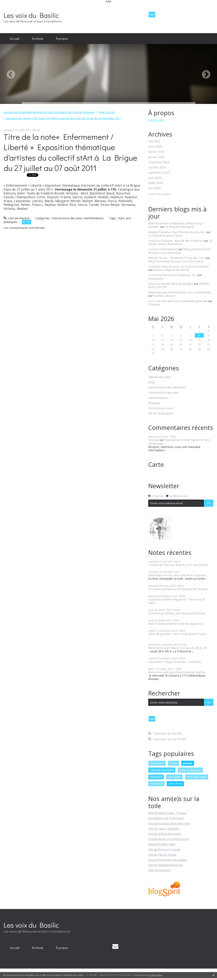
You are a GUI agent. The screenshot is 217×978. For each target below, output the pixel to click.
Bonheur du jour (164, 296)
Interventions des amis (67, 218)
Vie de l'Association (161, 413)
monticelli (156, 784)
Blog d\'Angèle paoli (161, 844)
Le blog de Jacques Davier (165, 235)
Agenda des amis (159, 377)
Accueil (14, 38)
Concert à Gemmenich (162, 249)
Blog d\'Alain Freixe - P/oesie (167, 813)
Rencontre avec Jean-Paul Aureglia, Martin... (177, 672)
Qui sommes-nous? (161, 408)
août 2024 (155, 177)
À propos (62, 38)
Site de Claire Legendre (163, 829)
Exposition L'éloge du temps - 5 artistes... (175, 662)
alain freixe (175, 784)
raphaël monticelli (162, 770)
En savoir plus (155, 975)
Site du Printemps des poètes (167, 860)
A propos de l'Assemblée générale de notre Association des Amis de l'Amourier (48, 112)
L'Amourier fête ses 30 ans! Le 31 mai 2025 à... (178, 565)
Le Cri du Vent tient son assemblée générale (177, 301)
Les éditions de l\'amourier (166, 818)
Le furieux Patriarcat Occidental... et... (172, 275)
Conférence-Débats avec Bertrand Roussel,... (177, 613)
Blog (151, 382)
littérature (156, 777)
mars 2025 (155, 146)
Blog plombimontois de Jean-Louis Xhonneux (179, 251)
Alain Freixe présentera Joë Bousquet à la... (176, 624)
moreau (153, 440)
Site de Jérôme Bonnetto (164, 834)
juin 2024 (154, 188)
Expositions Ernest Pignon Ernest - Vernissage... (179, 441)
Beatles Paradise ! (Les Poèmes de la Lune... (176, 232)
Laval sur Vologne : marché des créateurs (175, 241)
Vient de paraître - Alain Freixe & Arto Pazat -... (178, 634)
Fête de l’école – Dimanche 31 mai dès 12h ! (176, 258)
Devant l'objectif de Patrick (171, 270)
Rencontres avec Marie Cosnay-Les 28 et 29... (178, 648)
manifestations (93, 218)
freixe (173, 763)
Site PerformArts (159, 870)
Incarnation (156, 279)
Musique (154, 403)
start (121, 218)
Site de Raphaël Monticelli (165, 865)
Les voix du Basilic (31, 15)
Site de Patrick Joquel (162, 855)
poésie (187, 763)
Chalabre (154, 304)
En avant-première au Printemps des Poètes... (178, 589)
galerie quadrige (190, 770)
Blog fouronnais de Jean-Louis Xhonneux (175, 261)
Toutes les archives (159, 194)
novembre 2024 (158, 162)
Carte (156, 464)
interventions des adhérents (167, 387)
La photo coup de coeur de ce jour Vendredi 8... (179, 266)
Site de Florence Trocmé (164, 849)
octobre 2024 (157, 167)
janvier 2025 (156, 157)
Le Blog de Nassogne (179, 227)
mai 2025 (154, 141)
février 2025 (156, 151)
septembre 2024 (159, 172)
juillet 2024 (155, 183)
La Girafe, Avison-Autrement (180, 242)
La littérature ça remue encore (168, 839)
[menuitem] (15, 38)
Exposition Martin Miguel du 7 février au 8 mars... (176, 601)
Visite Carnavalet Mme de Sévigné (170, 284)
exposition (157, 763)
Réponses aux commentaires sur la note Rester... (180, 292)
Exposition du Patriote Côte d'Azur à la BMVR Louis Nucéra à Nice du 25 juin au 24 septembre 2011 (63, 118)
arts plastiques (196, 777)
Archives (37, 38)
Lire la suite (156, 120)
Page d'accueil (106, 112)
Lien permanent (17, 218)
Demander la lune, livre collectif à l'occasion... (178, 575)
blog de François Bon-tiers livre (169, 823)
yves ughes (174, 777)
